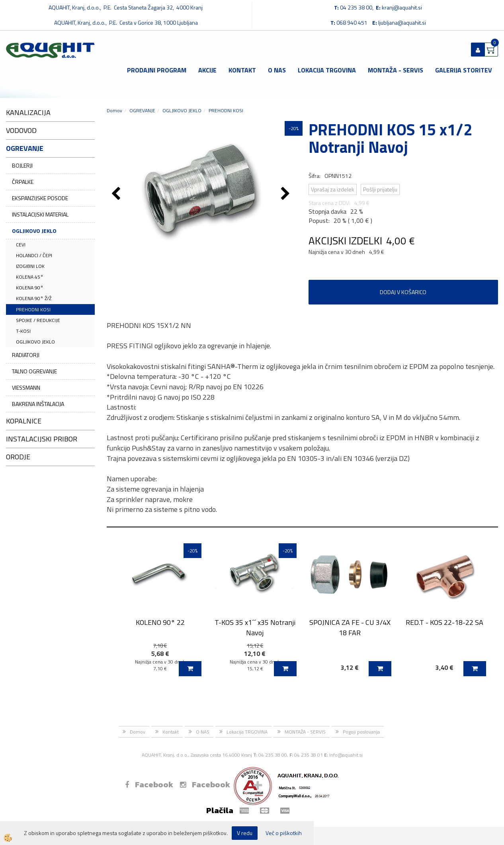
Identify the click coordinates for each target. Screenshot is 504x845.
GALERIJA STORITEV (463, 70)
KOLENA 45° (29, 277)
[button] (286, 194)
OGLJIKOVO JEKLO (34, 230)
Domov (114, 110)
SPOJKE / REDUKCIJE (38, 320)
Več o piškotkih (284, 833)
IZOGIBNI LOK (30, 266)
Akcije (207, 70)
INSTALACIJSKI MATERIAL (40, 214)
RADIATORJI (25, 355)
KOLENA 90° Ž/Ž (33, 298)
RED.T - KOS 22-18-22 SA (444, 622)
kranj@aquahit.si (402, 7)
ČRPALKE (22, 182)
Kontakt (242, 70)
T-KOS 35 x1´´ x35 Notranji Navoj (255, 627)
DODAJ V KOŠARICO (403, 292)
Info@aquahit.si (346, 755)
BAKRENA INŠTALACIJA (38, 404)
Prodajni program (156, 70)
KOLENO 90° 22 (160, 622)
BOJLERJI (22, 165)
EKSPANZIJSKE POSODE (40, 198)
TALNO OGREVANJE (34, 371)
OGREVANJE (142, 110)
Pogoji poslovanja (361, 732)
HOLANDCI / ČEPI (34, 255)
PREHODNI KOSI (33, 309)
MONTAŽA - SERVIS (395, 70)
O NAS (277, 70)
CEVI (20, 244)
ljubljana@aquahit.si (402, 22)
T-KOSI (23, 331)
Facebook (149, 784)
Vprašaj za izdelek (332, 189)
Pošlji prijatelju (380, 189)
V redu (244, 833)
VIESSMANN (26, 387)
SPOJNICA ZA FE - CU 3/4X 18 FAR (350, 627)
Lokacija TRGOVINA (327, 70)
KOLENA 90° (29, 287)
